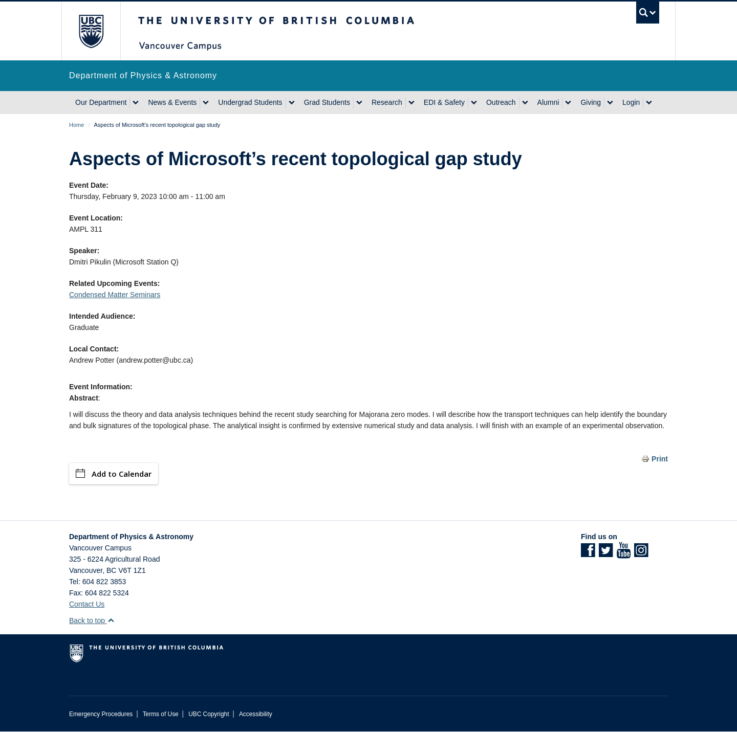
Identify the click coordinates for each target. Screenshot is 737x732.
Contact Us (86, 604)
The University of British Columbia (90, 31)
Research (387, 102)
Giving (590, 102)
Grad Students (327, 102)
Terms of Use (161, 714)
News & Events (172, 102)
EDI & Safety (444, 102)
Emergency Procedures (101, 714)
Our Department (100, 102)
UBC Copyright (208, 714)
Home (76, 125)
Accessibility (255, 714)
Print (660, 459)
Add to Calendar (113, 474)
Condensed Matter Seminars (114, 295)
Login (631, 102)
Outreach (501, 102)
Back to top (92, 620)
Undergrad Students (250, 102)
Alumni (548, 102)
